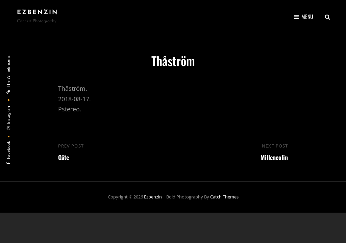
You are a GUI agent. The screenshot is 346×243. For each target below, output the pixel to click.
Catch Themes (224, 197)
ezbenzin (37, 12)
